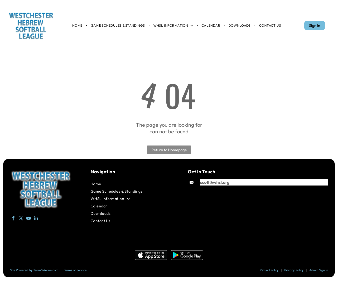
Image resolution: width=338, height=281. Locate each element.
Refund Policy (269, 270)
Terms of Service (75, 270)
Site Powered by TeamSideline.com (34, 270)
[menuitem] (77, 26)
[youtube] (28, 220)
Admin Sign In (318, 270)
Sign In (314, 26)
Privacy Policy (294, 270)
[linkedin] (36, 220)
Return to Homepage (169, 150)
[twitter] (21, 220)
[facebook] (13, 220)
